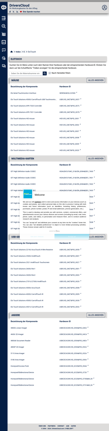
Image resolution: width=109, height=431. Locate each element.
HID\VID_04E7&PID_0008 (69, 138)
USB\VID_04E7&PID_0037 (69, 99)
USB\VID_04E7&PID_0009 (69, 294)
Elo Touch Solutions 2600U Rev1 (23, 269)
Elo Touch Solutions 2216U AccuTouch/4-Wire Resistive (32, 250)
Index (18, 52)
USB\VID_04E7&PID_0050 (69, 250)
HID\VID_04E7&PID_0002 (69, 125)
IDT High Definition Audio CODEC (23, 171)
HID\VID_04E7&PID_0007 (69, 131)
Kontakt (61, 426)
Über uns (42, 426)
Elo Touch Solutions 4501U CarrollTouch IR (27, 307)
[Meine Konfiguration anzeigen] (4, 34)
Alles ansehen (95, 80)
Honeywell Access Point (20, 366)
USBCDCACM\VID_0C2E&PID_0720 (73, 372)
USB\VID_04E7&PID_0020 (69, 281)
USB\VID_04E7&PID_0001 (69, 269)
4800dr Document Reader (20, 341)
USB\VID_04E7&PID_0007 (69, 256)
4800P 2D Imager (17, 347)
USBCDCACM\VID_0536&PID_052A (73, 347)
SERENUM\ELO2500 (67, 93)
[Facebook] (10, 12)
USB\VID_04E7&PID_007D (69, 112)
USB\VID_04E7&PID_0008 (69, 288)
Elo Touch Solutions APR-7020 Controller (26, 106)
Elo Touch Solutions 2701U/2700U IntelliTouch (28, 281)
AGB (67, 426)
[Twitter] (13, 12)
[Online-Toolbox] (4, 58)
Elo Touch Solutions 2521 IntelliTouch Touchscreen (30, 262)
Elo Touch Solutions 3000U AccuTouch (25, 288)
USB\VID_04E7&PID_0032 (69, 307)
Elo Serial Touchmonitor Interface (23, 93)
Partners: (52, 426)
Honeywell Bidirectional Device (22, 372)
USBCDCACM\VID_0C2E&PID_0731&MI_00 (75, 385)
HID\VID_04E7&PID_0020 (69, 150)
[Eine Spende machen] (30, 11)
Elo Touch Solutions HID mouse (23, 119)
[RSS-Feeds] (17, 12)
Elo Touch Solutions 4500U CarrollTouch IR (27, 301)
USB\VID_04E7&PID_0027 (69, 262)
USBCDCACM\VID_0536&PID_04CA (73, 334)
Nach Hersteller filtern (61, 73)
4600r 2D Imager (17, 334)
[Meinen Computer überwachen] (4, 42)
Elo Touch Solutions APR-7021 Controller (26, 112)
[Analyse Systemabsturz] (4, 50)
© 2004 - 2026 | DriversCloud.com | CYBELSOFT (57, 429)
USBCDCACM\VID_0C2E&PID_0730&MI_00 (75, 379)
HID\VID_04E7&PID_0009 (69, 144)
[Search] (45, 73)
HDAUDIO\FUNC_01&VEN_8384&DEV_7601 (76, 178)
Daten (73, 426)
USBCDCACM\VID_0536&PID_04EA (73, 341)
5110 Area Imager (17, 353)
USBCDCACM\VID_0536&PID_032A (73, 353)
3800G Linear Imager (19, 328)
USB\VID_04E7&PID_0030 (69, 301)
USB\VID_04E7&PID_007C (69, 106)
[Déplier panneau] (104, 7)
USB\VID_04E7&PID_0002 (69, 275)
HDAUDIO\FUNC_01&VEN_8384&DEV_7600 (76, 171)
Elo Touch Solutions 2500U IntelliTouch (25, 256)
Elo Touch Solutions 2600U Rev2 (23, 275)
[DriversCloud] (4, 7)
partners (38, 202)
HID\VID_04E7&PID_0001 (69, 119)
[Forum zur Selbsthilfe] (4, 66)
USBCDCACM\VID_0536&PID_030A (73, 360)
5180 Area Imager (17, 360)
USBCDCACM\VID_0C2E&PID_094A (73, 366)
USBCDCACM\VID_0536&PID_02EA (73, 328)
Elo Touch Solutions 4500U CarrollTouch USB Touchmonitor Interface (34, 99)
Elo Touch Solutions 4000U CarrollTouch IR (27, 294)
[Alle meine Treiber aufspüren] (4, 26)
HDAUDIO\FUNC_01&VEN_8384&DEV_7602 (76, 184)
